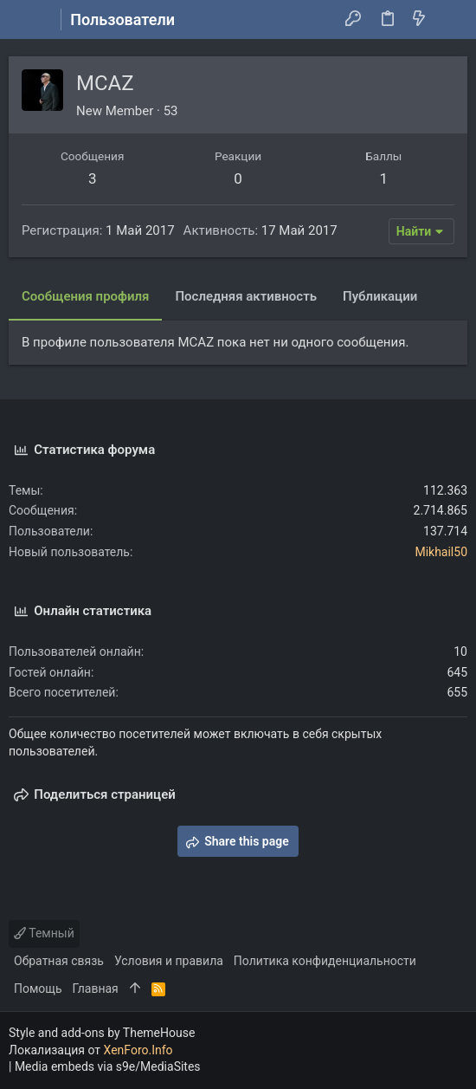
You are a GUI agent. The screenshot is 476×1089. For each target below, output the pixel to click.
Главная (96, 988)
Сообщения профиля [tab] (85, 296)
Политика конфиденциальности (325, 961)
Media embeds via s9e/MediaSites (108, 1066)
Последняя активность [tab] (246, 296)
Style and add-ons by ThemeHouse (102, 1033)
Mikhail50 (441, 552)
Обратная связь (59, 961)
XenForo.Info (138, 1050)
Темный (44, 933)
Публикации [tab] (380, 296)
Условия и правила (168, 961)
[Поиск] (450, 20)
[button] (26, 20)
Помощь (38, 988)
